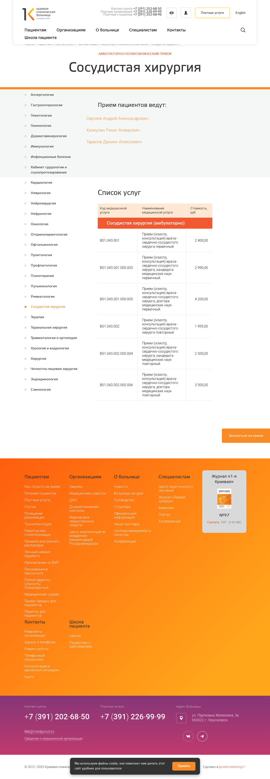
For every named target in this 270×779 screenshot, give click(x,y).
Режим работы (36, 649)
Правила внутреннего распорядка (42, 543)
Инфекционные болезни (51, 157)
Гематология (41, 115)
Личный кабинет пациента (37, 554)
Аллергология (42, 95)
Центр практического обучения (176, 489)
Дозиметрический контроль (84, 509)
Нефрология (41, 214)
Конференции (125, 541)
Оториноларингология (49, 234)
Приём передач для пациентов (40, 603)
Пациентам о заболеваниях (80, 645)
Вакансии (166, 508)
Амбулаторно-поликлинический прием (135, 54)
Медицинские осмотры (87, 493)
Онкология (39, 224)
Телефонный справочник (34, 658)
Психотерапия (42, 276)
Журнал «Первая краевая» (172, 499)
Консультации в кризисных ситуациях (41, 668)
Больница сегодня (128, 493)
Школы (75, 636)
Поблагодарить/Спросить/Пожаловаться (37, 584)
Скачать (213, 522)
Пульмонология (44, 286)
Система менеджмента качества (132, 533)
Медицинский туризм (41, 594)
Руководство (124, 500)
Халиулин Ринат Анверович (113, 130)
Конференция (170, 521)
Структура (122, 507)
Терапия (37, 317)
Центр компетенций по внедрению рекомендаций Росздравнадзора (87, 538)
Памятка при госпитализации (37, 533)
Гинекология (41, 126)
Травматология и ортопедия (54, 338)
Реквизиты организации (34, 634)
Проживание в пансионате (36, 571)
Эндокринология (44, 379)
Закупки (76, 487)
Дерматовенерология (49, 136)
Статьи (30, 507)
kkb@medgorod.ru (39, 731)
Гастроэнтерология (46, 105)
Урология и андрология (50, 348)
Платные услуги (212, 12)
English (241, 12)
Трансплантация (37, 524)
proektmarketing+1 (232, 767)
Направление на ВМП (41, 563)
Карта (29, 677)
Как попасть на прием (42, 487)
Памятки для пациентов (35, 614)
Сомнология (41, 390)
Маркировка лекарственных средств (81, 521)
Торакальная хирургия (49, 327)
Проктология (41, 255)
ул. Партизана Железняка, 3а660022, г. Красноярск (215, 717)
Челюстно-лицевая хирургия (54, 369)
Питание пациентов (40, 493)
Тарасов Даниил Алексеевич (114, 141)
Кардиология (41, 183)
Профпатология (44, 265)
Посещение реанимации (34, 515)
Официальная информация (125, 515)
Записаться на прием (246, 436)
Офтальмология (44, 245)
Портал (164, 514)
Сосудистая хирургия (48, 307)
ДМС (73, 500)
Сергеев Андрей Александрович (117, 118)
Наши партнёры (127, 524)
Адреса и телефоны (40, 642)
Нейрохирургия (43, 203)
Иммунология (42, 146)
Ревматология (43, 297)
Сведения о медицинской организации (53, 738)
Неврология (40, 193)
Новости (121, 487)
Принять (184, 766)
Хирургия (38, 359)
